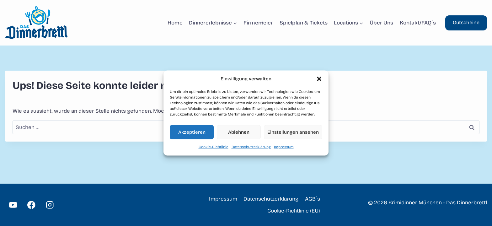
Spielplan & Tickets (304, 22)
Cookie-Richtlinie (213, 147)
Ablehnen (238, 132)
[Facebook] (32, 205)
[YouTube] (13, 205)
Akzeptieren (192, 132)
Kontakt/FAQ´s (418, 22)
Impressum (284, 147)
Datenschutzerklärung (251, 147)
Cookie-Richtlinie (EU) (293, 210)
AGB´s (312, 199)
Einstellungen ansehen (293, 132)
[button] (319, 79)
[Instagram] (50, 205)
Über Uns (381, 22)
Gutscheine (466, 22)
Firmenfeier (258, 22)
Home (175, 22)
